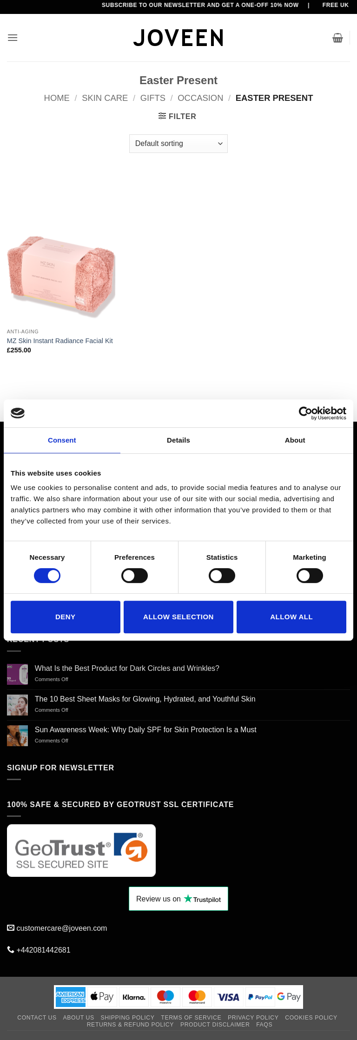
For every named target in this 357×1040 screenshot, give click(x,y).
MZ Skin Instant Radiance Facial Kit (60, 340)
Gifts (152, 98)
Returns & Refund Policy (130, 1024)
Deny (65, 617)
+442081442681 (43, 950)
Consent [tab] (62, 440)
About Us (78, 1017)
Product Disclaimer (215, 1024)
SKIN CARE (105, 98)
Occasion (200, 98)
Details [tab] (178, 440)
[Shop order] (178, 143)
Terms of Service (191, 1017)
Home (57, 98)
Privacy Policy (253, 1017)
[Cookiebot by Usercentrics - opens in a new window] (305, 413)
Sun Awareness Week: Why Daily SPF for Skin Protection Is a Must (146, 730)
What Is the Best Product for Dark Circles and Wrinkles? (127, 668)
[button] (12, 37)
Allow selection (178, 617)
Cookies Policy (311, 1017)
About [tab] (295, 440)
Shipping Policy (128, 1017)
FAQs (264, 1024)
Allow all (291, 617)
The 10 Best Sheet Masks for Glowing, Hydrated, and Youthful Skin (145, 699)
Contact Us (37, 1017)
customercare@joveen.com (61, 928)
